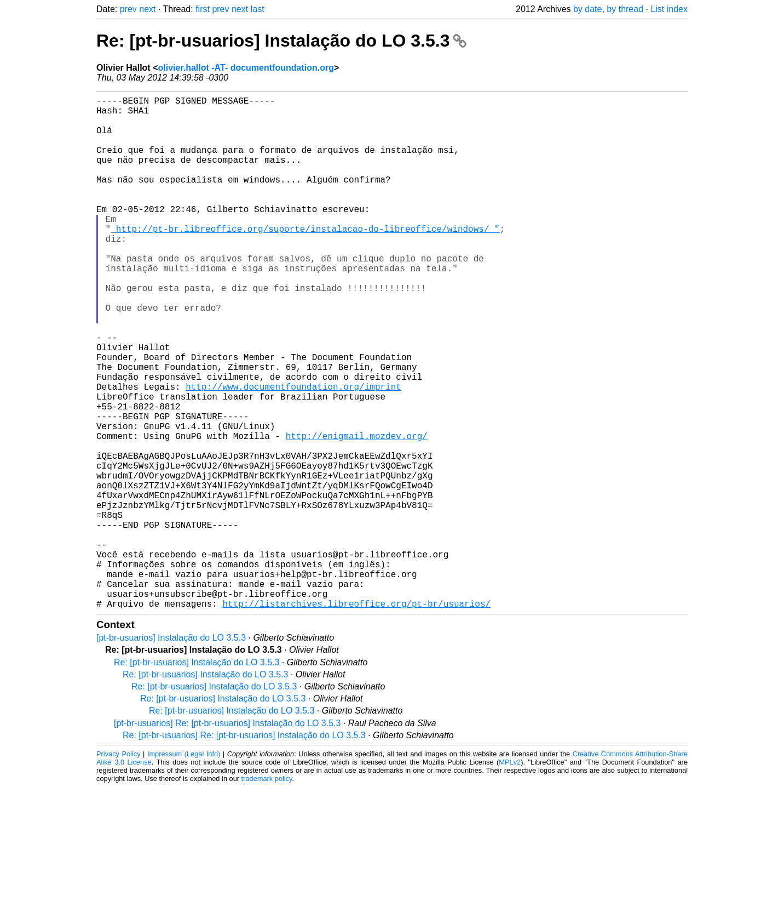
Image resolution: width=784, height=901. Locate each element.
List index (669, 9)
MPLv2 (510, 876)
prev (128, 9)
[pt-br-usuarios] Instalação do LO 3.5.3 (171, 751)
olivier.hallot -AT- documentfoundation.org (245, 67)
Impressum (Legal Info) (183, 868)
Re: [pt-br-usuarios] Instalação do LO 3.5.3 (281, 40)
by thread (625, 9)
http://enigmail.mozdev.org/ (357, 512)
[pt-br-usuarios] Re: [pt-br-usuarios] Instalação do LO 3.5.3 (227, 837)
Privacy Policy (118, 868)
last (257, 9)
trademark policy (266, 892)
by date (587, 9)
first (202, 9)
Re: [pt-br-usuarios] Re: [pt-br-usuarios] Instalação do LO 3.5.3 (244, 849)
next (147, 9)
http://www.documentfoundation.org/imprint (293, 452)
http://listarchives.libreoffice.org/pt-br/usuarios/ (356, 717)
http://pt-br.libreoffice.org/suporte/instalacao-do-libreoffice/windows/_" (308, 259)
